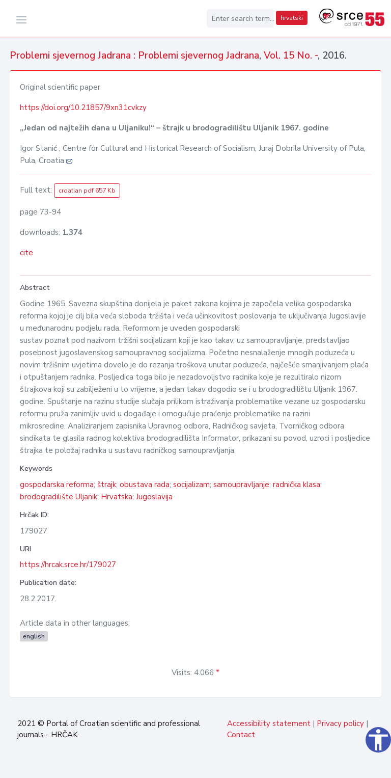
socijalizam (191, 484)
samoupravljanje (241, 484)
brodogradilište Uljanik (58, 497)
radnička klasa (296, 484)
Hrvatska (116, 497)
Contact (241, 735)
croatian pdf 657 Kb (87, 190)
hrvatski (292, 18)
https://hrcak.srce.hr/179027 (68, 564)
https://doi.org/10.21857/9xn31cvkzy (83, 107)
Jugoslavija (154, 497)
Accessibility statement (269, 723)
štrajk (106, 484)
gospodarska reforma (57, 484)
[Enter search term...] (240, 18)
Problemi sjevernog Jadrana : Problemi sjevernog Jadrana (134, 55)
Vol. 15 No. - (291, 55)
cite (26, 253)
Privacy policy (340, 723)
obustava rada (145, 484)
